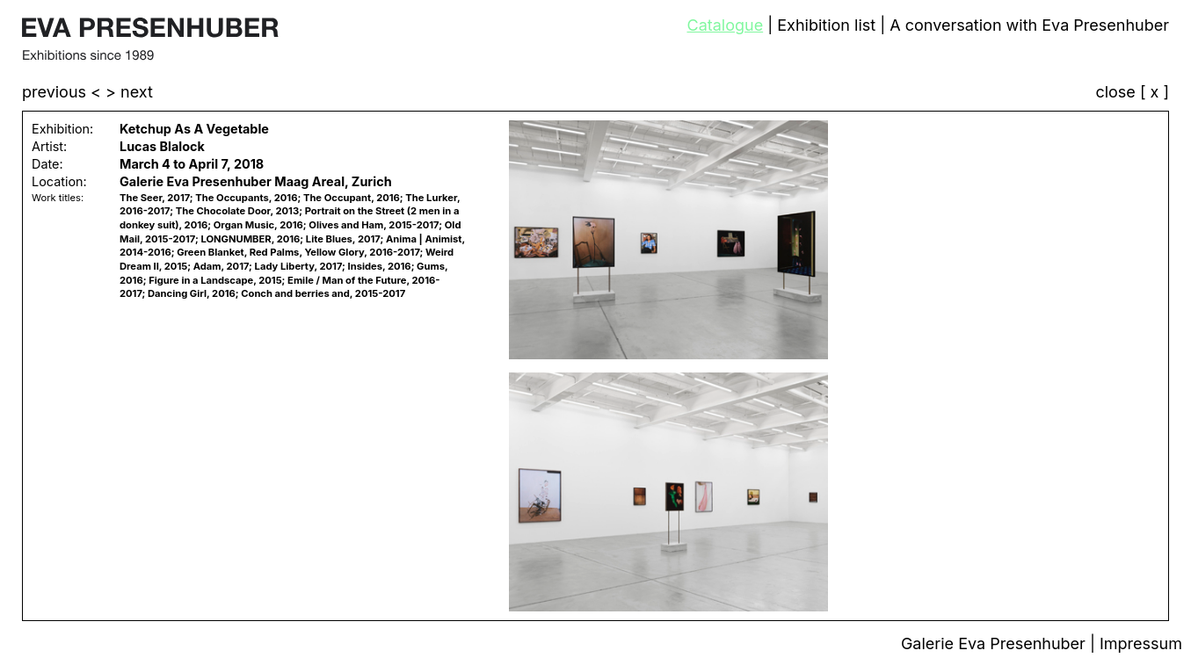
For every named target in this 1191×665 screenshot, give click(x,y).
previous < (63, 92)
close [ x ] (1132, 92)
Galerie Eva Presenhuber (995, 643)
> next (129, 92)
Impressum (1141, 643)
